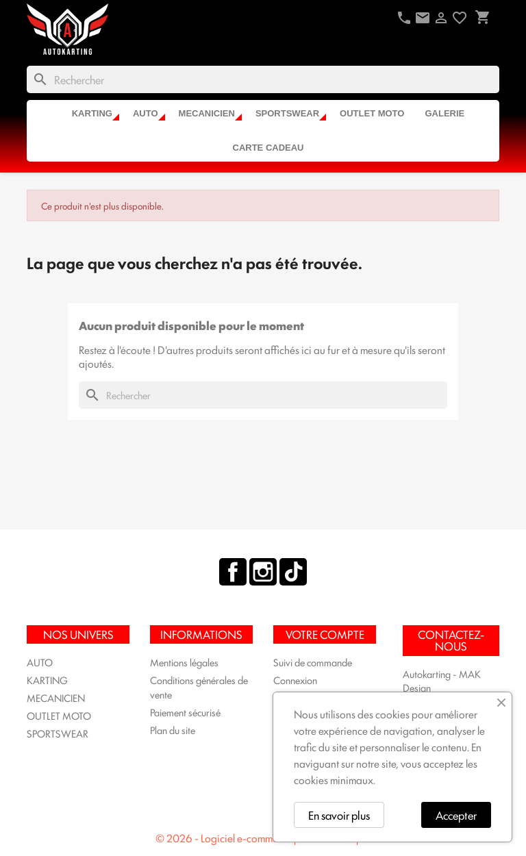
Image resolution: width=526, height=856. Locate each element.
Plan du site (172, 729)
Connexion (295, 679)
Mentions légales (184, 662)
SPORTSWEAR (287, 113)
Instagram (263, 572)
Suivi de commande (312, 662)
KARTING (92, 113)
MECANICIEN (207, 113)
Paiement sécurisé (185, 712)
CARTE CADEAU (268, 147)
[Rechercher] (263, 79)
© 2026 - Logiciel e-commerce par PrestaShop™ (263, 838)
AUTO (145, 113)
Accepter (456, 815)
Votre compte (325, 634)
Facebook (233, 572)
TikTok (293, 572)
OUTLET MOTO (372, 113)
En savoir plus (339, 815)
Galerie (444, 113)
